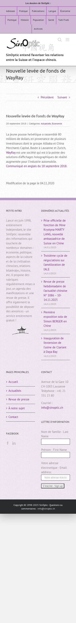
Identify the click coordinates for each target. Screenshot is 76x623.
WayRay (11, 152)
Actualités (46, 123)
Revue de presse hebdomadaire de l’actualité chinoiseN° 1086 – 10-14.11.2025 (55, 291)
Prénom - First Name (54, 450)
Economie (57, 123)
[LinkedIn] (14, 443)
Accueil (13, 382)
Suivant (62, 97)
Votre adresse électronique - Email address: (54, 467)
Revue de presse (18, 399)
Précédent (47, 97)
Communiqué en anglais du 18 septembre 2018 (36, 166)
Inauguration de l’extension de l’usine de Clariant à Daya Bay (55, 345)
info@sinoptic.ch (52, 407)
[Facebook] (7, 443)
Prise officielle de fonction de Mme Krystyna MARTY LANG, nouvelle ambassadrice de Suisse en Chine (55, 232)
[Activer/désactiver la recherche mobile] (60, 40)
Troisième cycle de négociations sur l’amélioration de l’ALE (55, 262)
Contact (13, 417)
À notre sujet (16, 408)
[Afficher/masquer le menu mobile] (68, 40)
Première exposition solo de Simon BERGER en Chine (55, 319)
